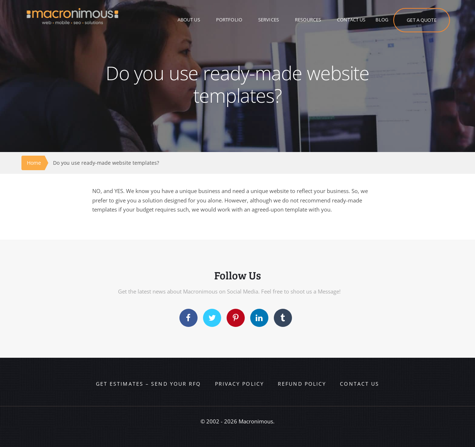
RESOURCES (308, 19)
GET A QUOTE (421, 20)
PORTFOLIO (229, 19)
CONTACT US (351, 19)
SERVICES (268, 19)
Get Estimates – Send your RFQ (148, 383)
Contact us (359, 383)
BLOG (381, 19)
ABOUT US (189, 19)
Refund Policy (302, 383)
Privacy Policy (239, 383)
